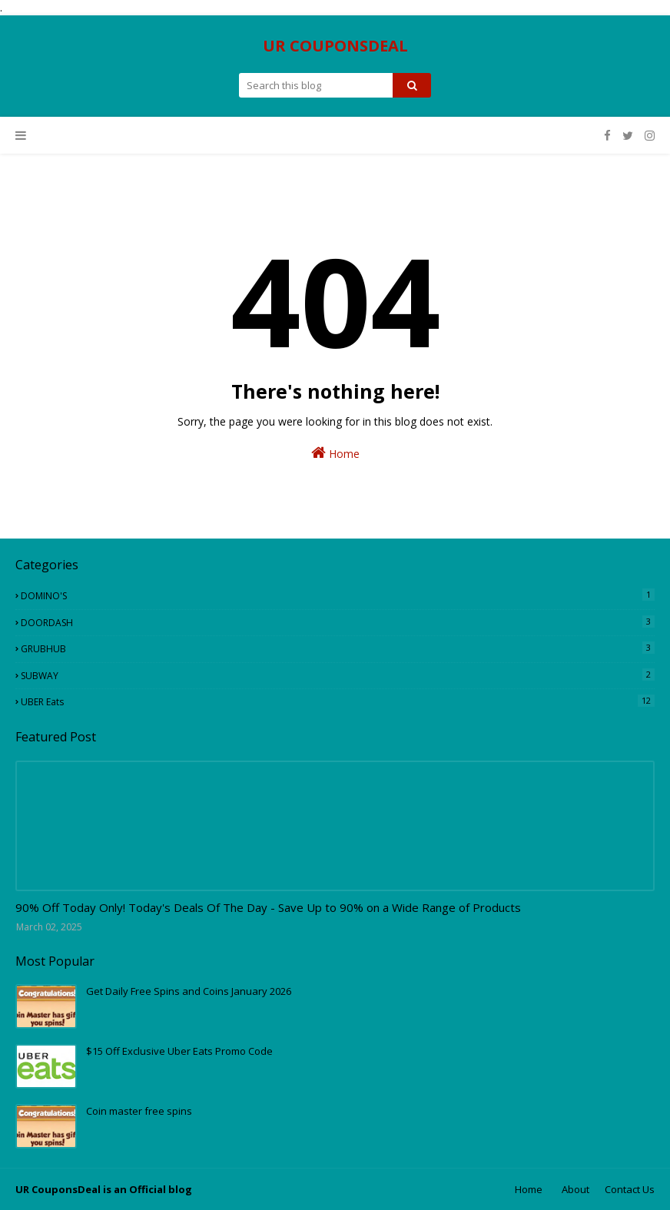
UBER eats (338, 701)
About (575, 1189)
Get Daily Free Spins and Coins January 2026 (188, 991)
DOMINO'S (338, 595)
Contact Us (630, 1189)
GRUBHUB (338, 648)
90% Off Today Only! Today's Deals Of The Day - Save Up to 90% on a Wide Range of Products (268, 907)
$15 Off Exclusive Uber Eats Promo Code (179, 1051)
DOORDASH (338, 622)
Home (335, 453)
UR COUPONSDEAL (335, 45)
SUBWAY (338, 675)
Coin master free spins (139, 1111)
